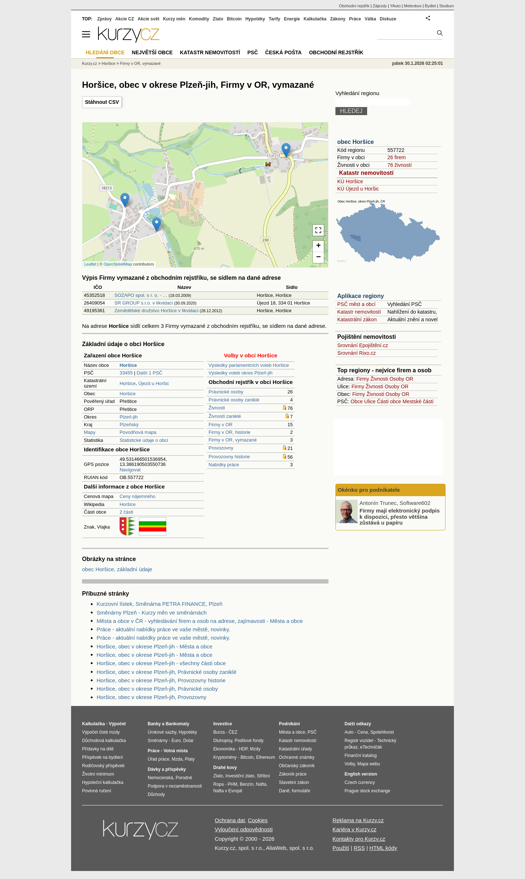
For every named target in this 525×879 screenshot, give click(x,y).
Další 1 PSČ (150, 373)
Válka (370, 18)
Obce (357, 401)
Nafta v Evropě (227, 790)
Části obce (389, 401)
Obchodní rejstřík (354, 6)
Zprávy (104, 18)
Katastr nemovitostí (366, 173)
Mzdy (255, 749)
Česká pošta (283, 52)
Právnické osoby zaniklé (234, 400)
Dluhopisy (222, 740)
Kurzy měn (174, 18)
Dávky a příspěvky (167, 769)
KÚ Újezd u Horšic (358, 189)
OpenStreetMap (118, 264)
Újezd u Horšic (153, 383)
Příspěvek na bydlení (102, 757)
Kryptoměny (225, 757)
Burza (219, 732)
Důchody (156, 794)
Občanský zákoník (297, 765)
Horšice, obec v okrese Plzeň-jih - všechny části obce (161, 663)
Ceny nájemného (137, 496)
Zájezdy (380, 6)
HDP (243, 749)
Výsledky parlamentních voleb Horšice (249, 365)
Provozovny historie (229, 456)
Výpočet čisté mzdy (101, 732)
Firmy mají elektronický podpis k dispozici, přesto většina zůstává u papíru (399, 516)
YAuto (395, 6)
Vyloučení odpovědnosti (244, 829)
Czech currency (360, 782)
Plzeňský (129, 424)
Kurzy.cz (89, 63)
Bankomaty (177, 723)
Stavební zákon (294, 782)
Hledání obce (105, 52)
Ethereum (265, 757)
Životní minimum (98, 774)
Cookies (258, 820)
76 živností (399, 165)
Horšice (128, 383)
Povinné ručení (96, 790)
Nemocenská (160, 777)
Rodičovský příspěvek (103, 765)
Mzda (177, 759)
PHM (232, 784)
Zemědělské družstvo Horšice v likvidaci (156, 310)
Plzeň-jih (129, 417)
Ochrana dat (230, 820)
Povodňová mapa (138, 432)
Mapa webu (368, 763)
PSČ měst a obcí (356, 304)
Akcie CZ (124, 18)
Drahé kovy (225, 767)
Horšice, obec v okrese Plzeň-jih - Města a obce (155, 646)
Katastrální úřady (295, 749)
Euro (175, 740)
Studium (446, 6)
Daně (284, 790)
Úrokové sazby (162, 732)
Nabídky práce (224, 464)
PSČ (252, 52)
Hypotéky (255, 18)
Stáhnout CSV (102, 102)
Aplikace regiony (360, 296)
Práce (355, 18)
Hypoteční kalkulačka (102, 782)
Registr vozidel (359, 740)
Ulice (370, 401)
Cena (362, 732)
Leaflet (90, 264)
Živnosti (217, 408)
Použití (340, 848)
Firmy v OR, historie (229, 432)
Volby (350, 763)
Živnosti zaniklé (225, 416)
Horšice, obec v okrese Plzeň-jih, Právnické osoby (157, 689)
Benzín (246, 784)
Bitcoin (234, 18)
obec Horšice (355, 142)
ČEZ (233, 732)
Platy (190, 759)
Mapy (90, 432)
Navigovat (130, 469)
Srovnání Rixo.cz (356, 353)
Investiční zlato (239, 775)
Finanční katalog (361, 755)
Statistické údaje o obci (144, 440)
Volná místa (175, 750)
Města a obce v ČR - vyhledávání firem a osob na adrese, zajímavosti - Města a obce (200, 621)
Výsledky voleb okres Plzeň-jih (241, 373)
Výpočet (117, 723)
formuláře (301, 790)
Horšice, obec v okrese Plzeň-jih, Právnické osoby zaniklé (167, 672)
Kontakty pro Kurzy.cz (358, 839)
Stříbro (263, 775)
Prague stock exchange (367, 790)
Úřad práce (158, 759)
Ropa (218, 784)
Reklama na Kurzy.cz (358, 820)
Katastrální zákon (357, 319)
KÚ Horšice (350, 181)
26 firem (396, 157)
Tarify (274, 18)
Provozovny (221, 448)
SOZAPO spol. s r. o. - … (140, 295)
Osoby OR (401, 379)
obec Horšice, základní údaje (117, 569)
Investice (222, 723)
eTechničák (371, 747)
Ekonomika (224, 749)
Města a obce (292, 732)
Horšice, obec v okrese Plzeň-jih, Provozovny (151, 697)
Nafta (261, 784)
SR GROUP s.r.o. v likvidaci (143, 303)
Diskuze (388, 18)
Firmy (362, 379)
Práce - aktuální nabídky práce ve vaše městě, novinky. (163, 629)
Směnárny (158, 740)
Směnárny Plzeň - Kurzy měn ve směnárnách (152, 612)
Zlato (218, 18)
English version (361, 774)
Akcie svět (148, 18)
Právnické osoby (226, 392)
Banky (154, 723)
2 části (126, 512)
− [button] (318, 257)
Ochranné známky (296, 757)
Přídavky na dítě (98, 749)
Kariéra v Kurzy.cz (354, 829)
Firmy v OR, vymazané (233, 440)
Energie (292, 18)
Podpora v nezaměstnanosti (175, 786)
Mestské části (417, 401)
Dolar (188, 740)
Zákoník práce (293, 774)
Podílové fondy (248, 740)
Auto (349, 732)
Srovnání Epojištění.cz (362, 345)
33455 (126, 373)
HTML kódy (383, 848)
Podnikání (289, 723)
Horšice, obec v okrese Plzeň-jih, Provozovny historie (161, 680)
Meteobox (412, 6)
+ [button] (318, 246)
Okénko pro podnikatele (369, 490)
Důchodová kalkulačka (104, 740)
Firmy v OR (221, 424)
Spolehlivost (382, 732)
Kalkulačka (315, 18)
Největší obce (152, 52)
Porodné (184, 777)
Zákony (337, 18)
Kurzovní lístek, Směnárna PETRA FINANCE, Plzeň (159, 604)
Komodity (199, 18)
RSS (359, 848)
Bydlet (430, 6)
